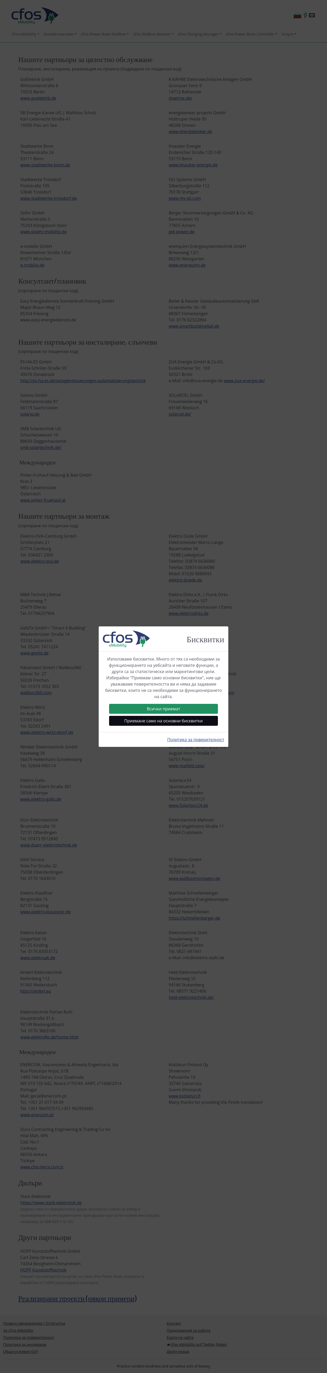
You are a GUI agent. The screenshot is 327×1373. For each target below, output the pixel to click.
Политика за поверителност (195, 739)
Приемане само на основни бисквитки (163, 721)
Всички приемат (163, 709)
